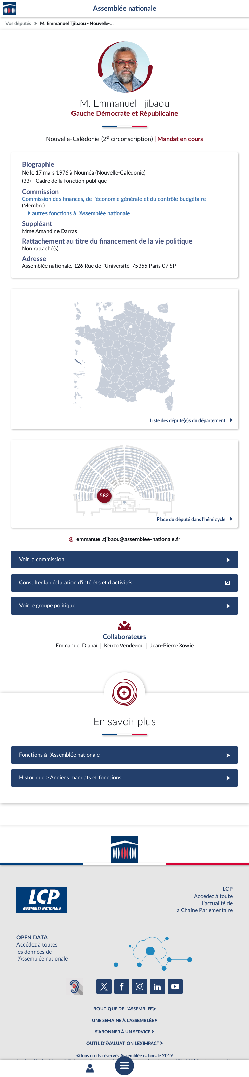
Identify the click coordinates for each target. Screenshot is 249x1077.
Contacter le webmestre (151, 1044)
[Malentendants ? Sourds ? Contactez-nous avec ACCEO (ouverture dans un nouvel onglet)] (74, 969)
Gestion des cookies (215, 1044)
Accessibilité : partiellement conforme (87, 1044)
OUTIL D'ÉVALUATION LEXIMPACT (122, 1026)
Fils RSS (185, 1044)
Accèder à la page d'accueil (9, 8)
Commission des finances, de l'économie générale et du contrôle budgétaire (114, 199)
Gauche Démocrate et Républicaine (124, 113)
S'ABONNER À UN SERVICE (122, 1014)
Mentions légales (31, 1044)
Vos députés (18, 23)
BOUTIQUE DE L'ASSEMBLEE (123, 992)
